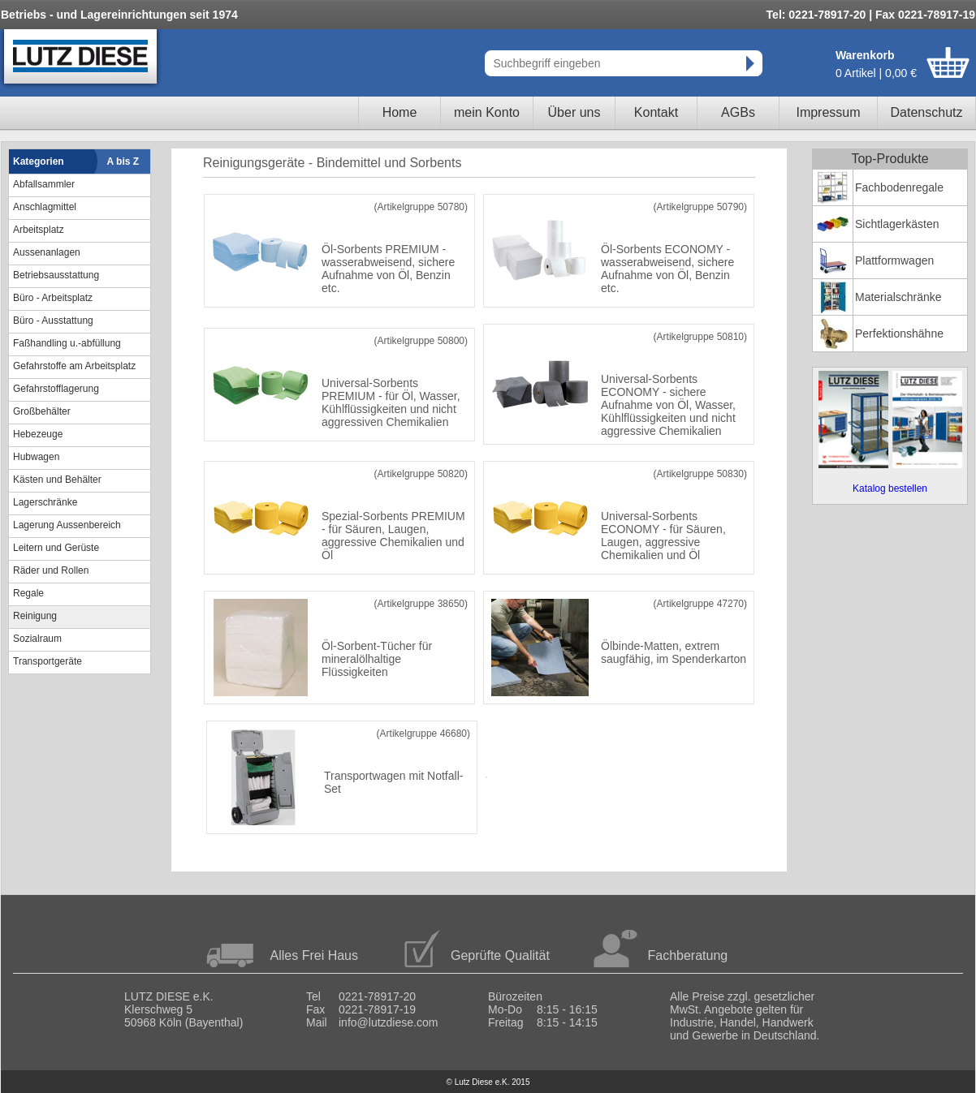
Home (399, 112)
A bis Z (123, 161)
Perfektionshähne (899, 333)
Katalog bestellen (890, 488)
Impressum (828, 112)
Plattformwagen (894, 260)
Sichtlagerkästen (897, 223)
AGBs (738, 112)
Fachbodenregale (899, 187)
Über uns (574, 112)
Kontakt (656, 112)
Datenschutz (927, 112)
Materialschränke (898, 296)
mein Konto (487, 112)
